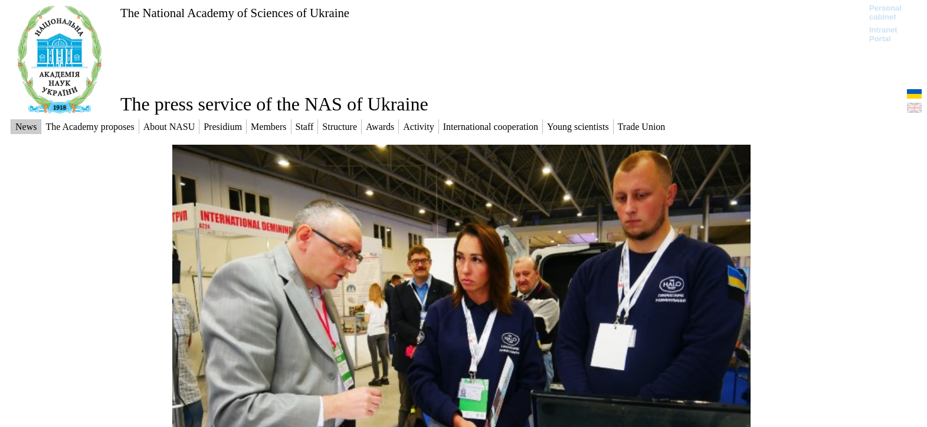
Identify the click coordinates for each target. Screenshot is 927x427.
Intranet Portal (883, 34)
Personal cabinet (885, 12)
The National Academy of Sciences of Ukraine (234, 12)
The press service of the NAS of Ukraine (274, 104)
